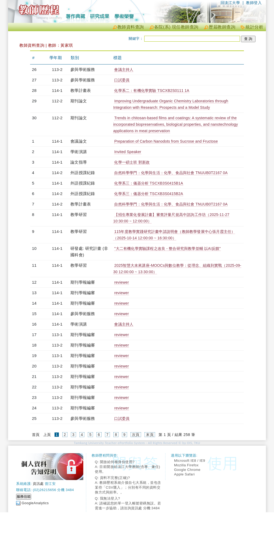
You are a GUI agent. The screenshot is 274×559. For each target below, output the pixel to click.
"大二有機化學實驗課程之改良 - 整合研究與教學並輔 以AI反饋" (167, 248)
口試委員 (121, 80)
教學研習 (78, 214)
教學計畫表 (80, 90)
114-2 (57, 172)
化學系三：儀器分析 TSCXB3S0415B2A (148, 194)
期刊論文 (78, 101)
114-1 (57, 90)
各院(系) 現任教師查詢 (176, 27)
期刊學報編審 (82, 282)
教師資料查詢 (130, 27)
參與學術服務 (82, 69)
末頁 (150, 434)
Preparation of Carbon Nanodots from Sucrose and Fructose (166, 141)
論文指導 (78, 162)
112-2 (57, 101)
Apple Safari (184, 474)
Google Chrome (187, 470)
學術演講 (78, 151)
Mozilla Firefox (186, 465)
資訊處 (38, 484)
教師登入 (254, 3)
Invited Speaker (127, 152)
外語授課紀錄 (82, 172)
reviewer (121, 282)
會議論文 (78, 141)
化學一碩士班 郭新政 (132, 162)
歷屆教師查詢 (222, 27)
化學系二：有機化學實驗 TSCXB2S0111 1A (151, 90)
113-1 (57, 334)
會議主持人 (123, 69)
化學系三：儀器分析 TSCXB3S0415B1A (148, 183)
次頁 (136, 434)
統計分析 (254, 27)
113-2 (57, 69)
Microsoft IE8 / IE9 (189, 461)
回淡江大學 (230, 3)
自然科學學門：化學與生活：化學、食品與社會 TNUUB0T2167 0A (171, 173)
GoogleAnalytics (35, 503)
